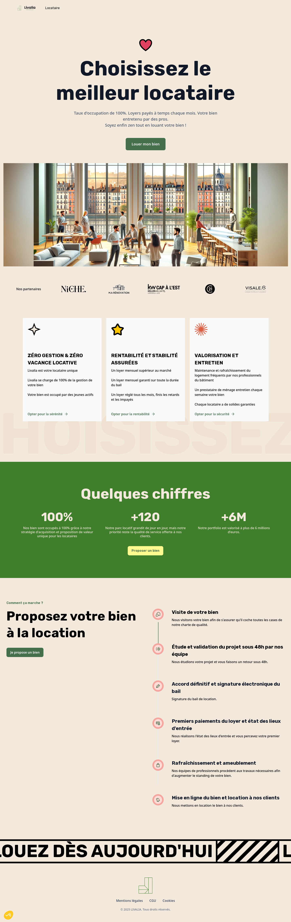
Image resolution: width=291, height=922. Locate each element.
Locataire (52, 8)
